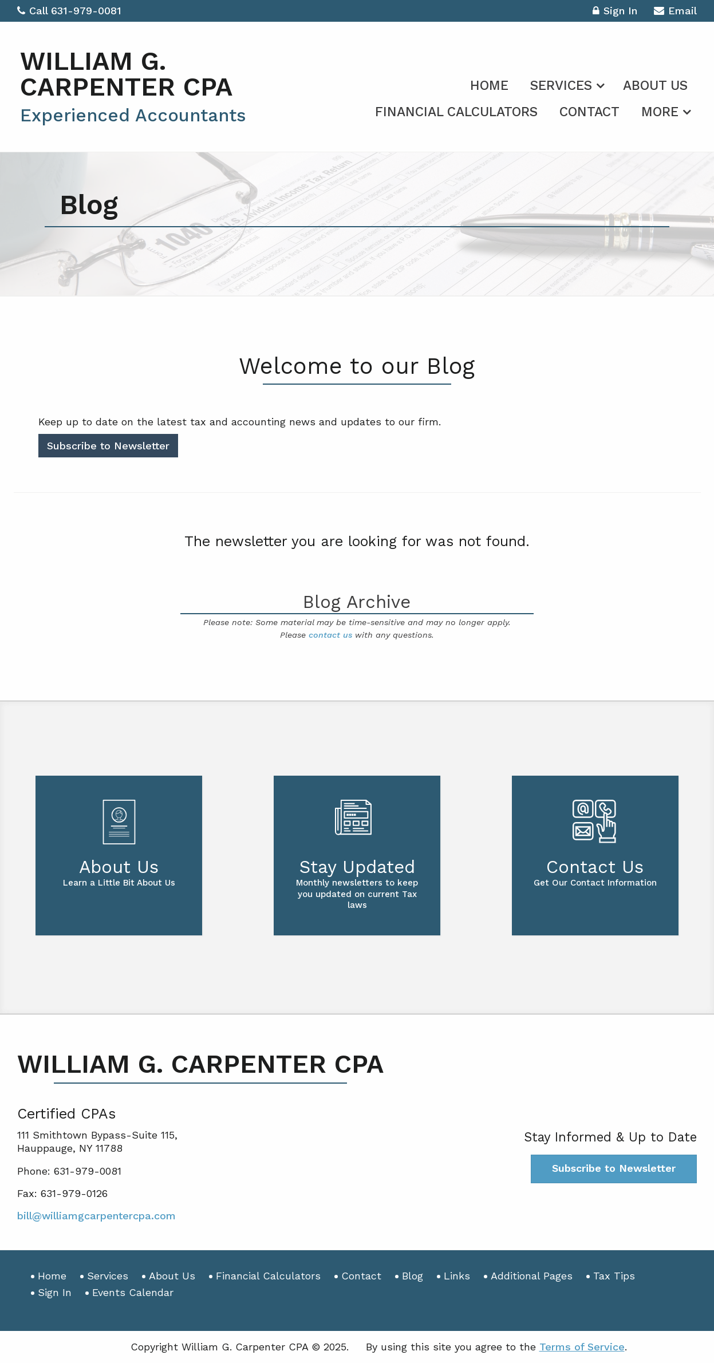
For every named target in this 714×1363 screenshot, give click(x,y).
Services (561, 85)
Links (457, 1276)
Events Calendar (132, 1292)
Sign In (615, 12)
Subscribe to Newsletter (108, 446)
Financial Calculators (456, 112)
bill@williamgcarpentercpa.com (96, 1216)
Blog (412, 1276)
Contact (589, 112)
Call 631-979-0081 (69, 11)
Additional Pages (532, 1276)
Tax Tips (614, 1276)
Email (675, 12)
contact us (330, 634)
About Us (655, 85)
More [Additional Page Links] (660, 112)
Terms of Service (582, 1347)
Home (489, 85)
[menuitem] (489, 83)
